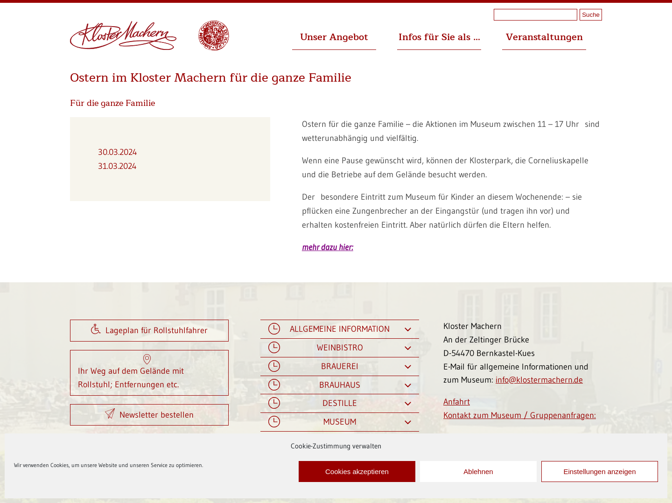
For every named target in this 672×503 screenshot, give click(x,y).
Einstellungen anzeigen (599, 471)
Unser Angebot (334, 37)
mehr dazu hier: (327, 247)
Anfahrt (456, 402)
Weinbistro (339, 348)
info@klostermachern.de (539, 380)
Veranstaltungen (544, 37)
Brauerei (339, 366)
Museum (339, 422)
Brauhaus (339, 385)
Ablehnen (478, 471)
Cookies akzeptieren (357, 471)
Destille (339, 403)
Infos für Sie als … (439, 37)
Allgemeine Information (339, 329)
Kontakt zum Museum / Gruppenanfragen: (519, 415)
